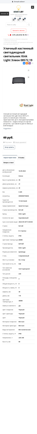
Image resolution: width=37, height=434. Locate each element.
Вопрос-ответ (9, 162)
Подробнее (7, 128)
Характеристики (10, 158)
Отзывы (21, 158)
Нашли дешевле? (19, 142)
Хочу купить (9, 147)
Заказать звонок (19, 30)
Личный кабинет (18, 2)
